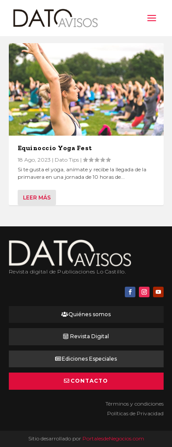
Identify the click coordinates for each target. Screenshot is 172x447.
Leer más (37, 197)
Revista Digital (89, 336)
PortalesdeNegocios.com (113, 438)
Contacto (89, 380)
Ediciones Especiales (89, 358)
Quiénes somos (89, 314)
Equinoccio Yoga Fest (55, 148)
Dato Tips (67, 159)
